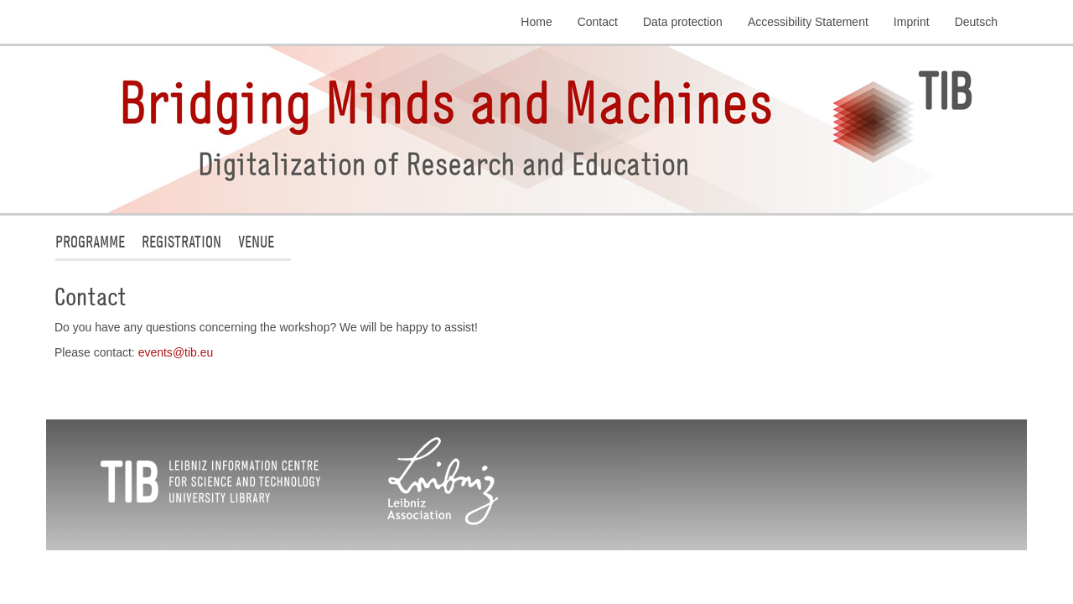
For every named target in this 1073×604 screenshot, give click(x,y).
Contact (598, 22)
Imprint (912, 22)
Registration (181, 241)
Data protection (683, 22)
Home (536, 22)
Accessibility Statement (808, 22)
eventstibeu (176, 352)
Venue (256, 241)
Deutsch (976, 22)
